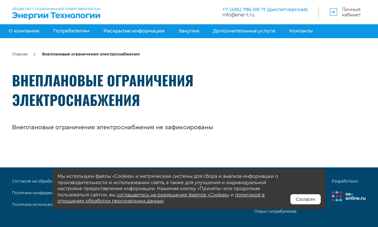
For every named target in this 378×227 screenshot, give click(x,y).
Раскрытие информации (133, 31)
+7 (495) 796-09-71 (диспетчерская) (265, 9)
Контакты (301, 31)
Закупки (188, 31)
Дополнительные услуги (244, 31)
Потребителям (71, 31)
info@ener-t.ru (238, 15)
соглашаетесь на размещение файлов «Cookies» (173, 195)
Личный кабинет (351, 12)
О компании (24, 31)
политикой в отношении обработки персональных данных (161, 198)
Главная (20, 54)
